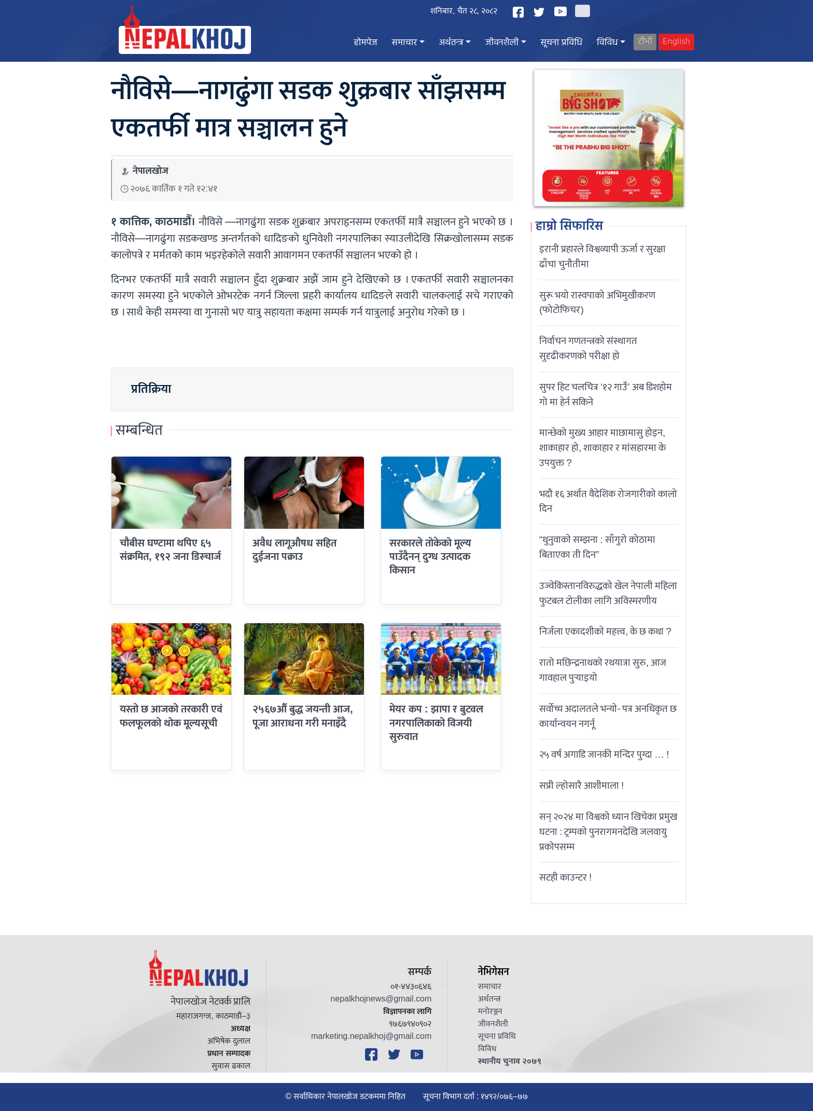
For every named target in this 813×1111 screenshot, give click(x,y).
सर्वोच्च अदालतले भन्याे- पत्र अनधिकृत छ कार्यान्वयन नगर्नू (608, 716)
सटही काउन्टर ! (565, 877)
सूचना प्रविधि (561, 42)
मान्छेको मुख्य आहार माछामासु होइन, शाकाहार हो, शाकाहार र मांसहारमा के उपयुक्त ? (602, 447)
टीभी (645, 41)
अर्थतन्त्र (451, 42)
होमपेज (365, 42)
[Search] (582, 11)
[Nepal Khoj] (185, 40)
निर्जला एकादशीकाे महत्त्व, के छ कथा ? (605, 631)
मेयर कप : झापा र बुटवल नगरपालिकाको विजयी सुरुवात (436, 723)
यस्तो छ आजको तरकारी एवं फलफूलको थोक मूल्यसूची (171, 716)
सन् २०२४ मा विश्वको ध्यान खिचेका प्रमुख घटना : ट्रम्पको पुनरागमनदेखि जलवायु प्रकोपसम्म (608, 831)
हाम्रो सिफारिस (569, 227)
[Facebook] (519, 12)
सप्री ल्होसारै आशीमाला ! (581, 785)
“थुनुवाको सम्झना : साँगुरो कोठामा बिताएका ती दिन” (597, 547)
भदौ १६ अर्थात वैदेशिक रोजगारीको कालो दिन (608, 501)
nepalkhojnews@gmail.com (380, 999)
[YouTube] (562, 11)
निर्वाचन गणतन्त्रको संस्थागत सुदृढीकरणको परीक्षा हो (588, 348)
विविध (607, 42)
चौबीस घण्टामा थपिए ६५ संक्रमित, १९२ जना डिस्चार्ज (170, 550)
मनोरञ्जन (490, 1012)
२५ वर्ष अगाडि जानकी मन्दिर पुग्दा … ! (604, 754)
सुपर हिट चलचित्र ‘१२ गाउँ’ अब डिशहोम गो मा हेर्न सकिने (605, 394)
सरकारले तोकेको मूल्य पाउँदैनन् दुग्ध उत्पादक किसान (430, 557)
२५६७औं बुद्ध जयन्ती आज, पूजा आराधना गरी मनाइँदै (303, 716)
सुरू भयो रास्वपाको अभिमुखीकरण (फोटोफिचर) (597, 303)
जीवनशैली (501, 42)
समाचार (404, 42)
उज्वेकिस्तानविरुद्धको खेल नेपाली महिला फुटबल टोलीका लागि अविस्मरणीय (608, 593)
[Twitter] (540, 12)
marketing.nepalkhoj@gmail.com (371, 1037)
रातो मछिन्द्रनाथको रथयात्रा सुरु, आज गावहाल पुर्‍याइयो (602, 670)
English (676, 41)
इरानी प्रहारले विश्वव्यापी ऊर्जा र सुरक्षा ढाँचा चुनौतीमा (602, 256)
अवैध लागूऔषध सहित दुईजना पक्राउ (295, 550)
